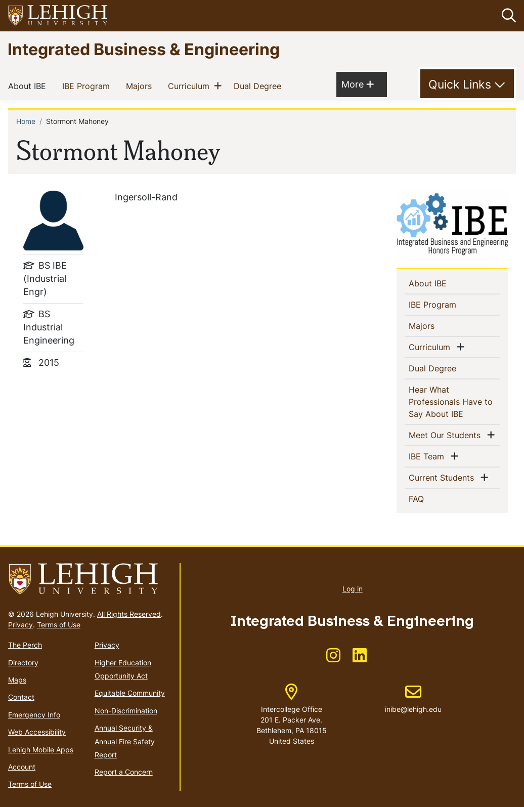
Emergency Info (34, 714)
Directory (23, 662)
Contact (21, 697)
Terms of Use (58, 624)
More (357, 84)
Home (25, 121)
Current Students (443, 477)
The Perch (25, 645)
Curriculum (190, 85)
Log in (352, 588)
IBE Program (88, 85)
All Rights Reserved (129, 614)
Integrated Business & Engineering (144, 48)
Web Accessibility (37, 732)
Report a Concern (124, 772)
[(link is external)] (333, 658)
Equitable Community (130, 693)
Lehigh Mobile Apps (40, 749)
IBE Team (428, 456)
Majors (141, 85)
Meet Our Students (447, 435)
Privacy (20, 624)
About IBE (29, 85)
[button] (506, 15)
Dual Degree (259, 85)
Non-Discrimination (126, 710)
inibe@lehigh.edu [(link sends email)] (413, 699)
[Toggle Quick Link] (467, 84)
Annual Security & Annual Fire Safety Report (125, 741)
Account (21, 767)
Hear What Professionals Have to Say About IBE (452, 401)
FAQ (433, 498)
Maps (17, 680)
